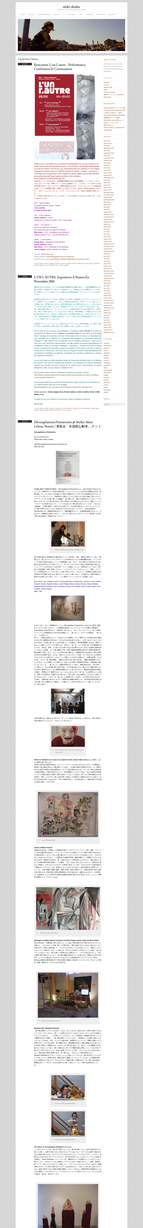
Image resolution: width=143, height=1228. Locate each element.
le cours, (106, 85)
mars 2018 (107, 170)
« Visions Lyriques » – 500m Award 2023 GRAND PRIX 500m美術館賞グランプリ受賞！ (114, 115)
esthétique (107, 363)
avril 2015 (107, 234)
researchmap (108, 87)
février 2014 (107, 266)
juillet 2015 (107, 227)
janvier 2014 (108, 268)
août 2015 (107, 224)
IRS (83, 263)
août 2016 (107, 202)
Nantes (56, 265)
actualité (31, 14)
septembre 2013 (109, 278)
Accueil (22, 14)
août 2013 (107, 281)
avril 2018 (107, 168)
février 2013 (107, 295)
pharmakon (101, 14)
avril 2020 (107, 150)
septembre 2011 (109, 332)
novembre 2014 (109, 246)
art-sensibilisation (44, 14)
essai (81, 14)
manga (106, 375)
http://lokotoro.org (56, 169)
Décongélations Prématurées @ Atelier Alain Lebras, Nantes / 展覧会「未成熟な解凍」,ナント (67, 424)
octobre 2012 (108, 305)
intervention (107, 373)
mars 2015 (107, 236)
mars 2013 (107, 293)
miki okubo (71, 6)
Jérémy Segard (89, 263)
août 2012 (107, 310)
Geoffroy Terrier (77, 408)
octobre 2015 (108, 219)
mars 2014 (107, 263)
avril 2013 (107, 290)
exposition (57, 263)
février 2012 (107, 325)
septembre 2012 (109, 308)
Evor (61, 408)
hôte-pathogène (86, 408)
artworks (57, 14)
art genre (106, 348)
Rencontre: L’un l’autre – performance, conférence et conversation (60, 67)
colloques (51, 263)
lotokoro (36, 265)
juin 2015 (107, 229)
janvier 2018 (108, 173)
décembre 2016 (109, 192)
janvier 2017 (108, 190)
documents (72, 14)
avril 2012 (107, 320)
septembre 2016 (109, 200)
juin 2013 (107, 286)
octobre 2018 (108, 160)
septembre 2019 (109, 153)
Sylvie (59, 410)
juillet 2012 (107, 313)
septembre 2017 (109, 177)
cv (64, 14)
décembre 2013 (109, 271)
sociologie (107, 390)
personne (107, 382)
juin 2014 (107, 256)
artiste (46, 263)
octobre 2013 (108, 276)
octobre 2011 (108, 330)
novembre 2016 (109, 195)
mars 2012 (107, 322)
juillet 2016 (107, 205)
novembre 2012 (109, 303)
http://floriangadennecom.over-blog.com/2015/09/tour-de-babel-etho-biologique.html (63, 387)
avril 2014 (107, 261)
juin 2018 (107, 165)
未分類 (106, 392)
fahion (106, 368)
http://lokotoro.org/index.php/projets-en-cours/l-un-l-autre (69, 259)
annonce (41, 263)
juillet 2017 (107, 182)
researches (112, 14)
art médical (68, 263)
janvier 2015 (108, 241)
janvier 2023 (108, 143)
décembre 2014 (109, 244)
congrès (106, 355)
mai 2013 (107, 288)
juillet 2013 (107, 283)
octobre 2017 (108, 175)
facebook (107, 82)
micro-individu (50, 265)
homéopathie (108, 370)
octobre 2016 (108, 197)
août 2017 (107, 180)
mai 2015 (107, 232)
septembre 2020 (109, 148)
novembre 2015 (109, 217)
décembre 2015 (109, 214)
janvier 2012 (108, 327)
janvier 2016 (108, 212)
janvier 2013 (108, 298)
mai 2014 (107, 259)
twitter (106, 90)
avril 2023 (107, 141)
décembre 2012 (109, 300)
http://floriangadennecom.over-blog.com (60, 257)
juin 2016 (107, 207)
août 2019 (107, 155)
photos (106, 385)
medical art (42, 265)
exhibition (89, 14)
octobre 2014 (108, 249)
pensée (106, 380)
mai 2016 (107, 209)
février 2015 (107, 239)
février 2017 (107, 187)
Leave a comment (64, 265)
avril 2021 (107, 146)
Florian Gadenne (76, 263)
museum (106, 377)
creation (106, 358)
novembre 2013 (109, 273)
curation (106, 360)
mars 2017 (107, 185)
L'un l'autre (96, 263)
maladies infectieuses (39, 410)
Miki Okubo (49, 410)
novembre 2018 (109, 158)
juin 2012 (107, 315)
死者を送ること (109, 125)
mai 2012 (107, 317)
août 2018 (107, 163)
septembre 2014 (109, 251)
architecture (107, 345)
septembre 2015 (109, 222)
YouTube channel (109, 92)
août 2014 (107, 254)
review (106, 387)
